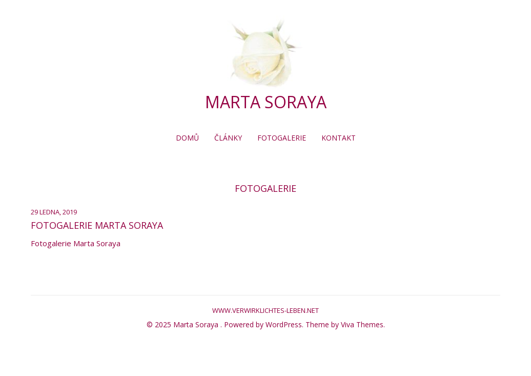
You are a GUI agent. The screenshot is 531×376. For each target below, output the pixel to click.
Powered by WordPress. (264, 324)
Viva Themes (362, 324)
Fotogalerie (281, 138)
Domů (187, 138)
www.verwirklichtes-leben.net (265, 310)
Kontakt (338, 138)
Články (228, 138)
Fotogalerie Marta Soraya (97, 225)
